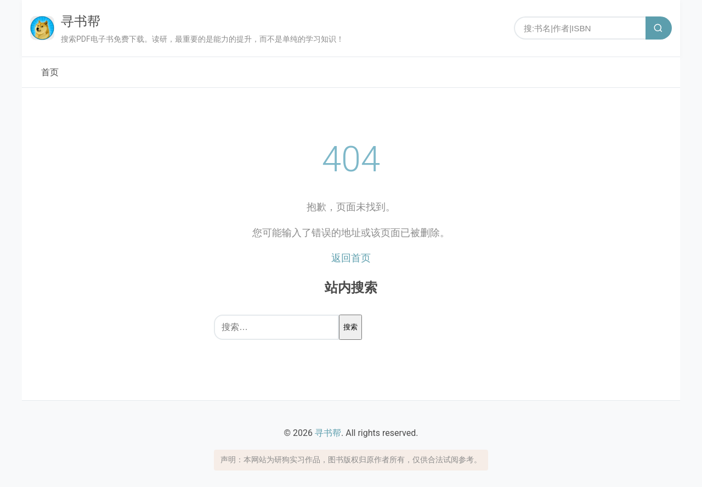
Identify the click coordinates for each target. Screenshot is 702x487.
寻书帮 (80, 21)
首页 (50, 72)
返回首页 (351, 258)
